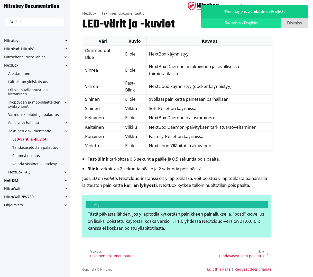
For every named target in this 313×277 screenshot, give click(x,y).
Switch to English (241, 23)
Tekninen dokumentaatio (29, 130)
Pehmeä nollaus (26, 155)
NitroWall (12, 188)
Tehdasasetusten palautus (35, 147)
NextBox (11, 65)
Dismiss (294, 23)
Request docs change (253, 269)
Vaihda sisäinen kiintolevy (34, 163)
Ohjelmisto (13, 204)
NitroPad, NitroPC (19, 48)
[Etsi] (35, 21)
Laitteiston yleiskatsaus (28, 81)
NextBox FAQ (19, 172)
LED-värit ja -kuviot (29, 139)
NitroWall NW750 (19, 196)
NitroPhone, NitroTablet (24, 56)
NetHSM (11, 180)
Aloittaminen (19, 73)
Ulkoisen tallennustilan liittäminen (28, 91)
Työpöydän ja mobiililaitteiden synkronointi (34, 104)
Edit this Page (219, 269)
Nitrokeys (12, 40)
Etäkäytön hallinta (23, 122)
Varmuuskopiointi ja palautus (33, 114)
